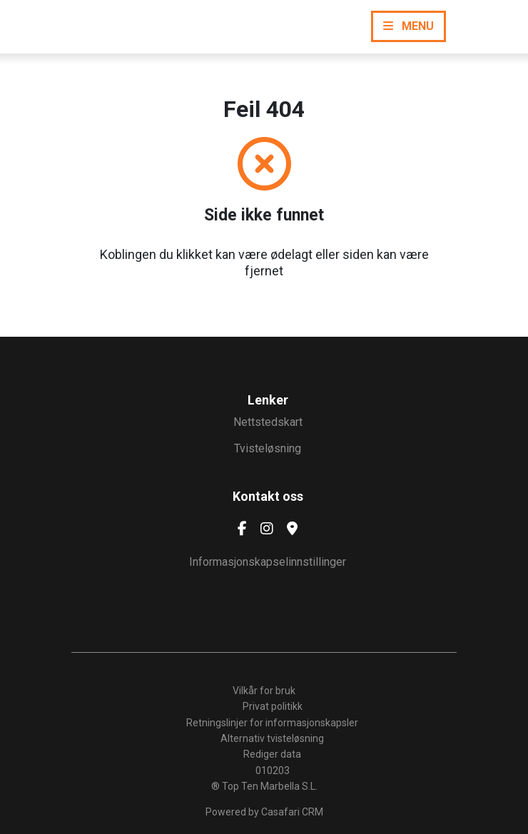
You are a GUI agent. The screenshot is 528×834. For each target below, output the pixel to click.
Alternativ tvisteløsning (272, 738)
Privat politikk (273, 706)
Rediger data (272, 754)
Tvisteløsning (267, 448)
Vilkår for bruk (264, 690)
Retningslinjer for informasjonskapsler (272, 722)
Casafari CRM (292, 812)
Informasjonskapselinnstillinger (267, 562)
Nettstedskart (268, 422)
